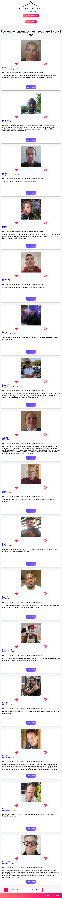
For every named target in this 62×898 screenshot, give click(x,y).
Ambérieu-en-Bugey (8, 69)
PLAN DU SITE (48, 896)
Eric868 (4, 544)
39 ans (19, 175)
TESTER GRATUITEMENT (31, 15)
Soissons (5, 864)
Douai (4, 546)
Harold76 (5, 703)
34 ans (11, 652)
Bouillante (5, 122)
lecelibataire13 (7, 650)
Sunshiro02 (6, 862)
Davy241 (5, 597)
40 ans (17, 228)
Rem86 (4, 173)
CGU (40, 896)
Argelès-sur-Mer (7, 334)
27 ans (19, 387)
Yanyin (4, 809)
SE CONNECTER (31, 21)
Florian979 (5, 385)
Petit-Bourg (6, 758)
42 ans (18, 69)
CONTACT (57, 896)
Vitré (3, 493)
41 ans (12, 122)
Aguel (4, 491)
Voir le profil (31, 87)
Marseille (5, 652)
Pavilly (4, 705)
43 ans (13, 758)
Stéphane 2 (6, 120)
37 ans (10, 599)
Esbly (4, 440)
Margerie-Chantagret (9, 175)
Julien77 (5, 438)
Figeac (4, 599)
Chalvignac (6, 811)
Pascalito (5, 756)
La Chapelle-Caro (8, 228)
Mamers (5, 281)
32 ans (11, 281)
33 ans (16, 334)
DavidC (4, 226)
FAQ (36, 896)
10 (40, 890)
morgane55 (6, 279)
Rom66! (4, 332)
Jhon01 (4, 67)
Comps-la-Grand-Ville (9, 387)
